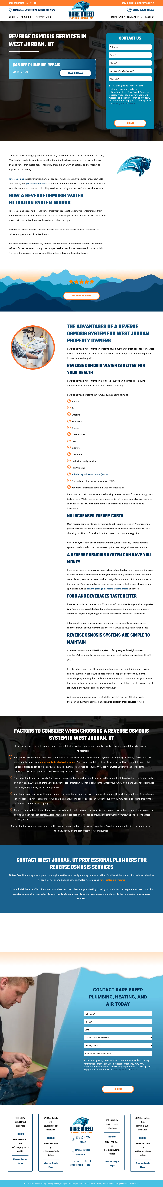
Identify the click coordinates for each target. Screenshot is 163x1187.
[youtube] (35, 3)
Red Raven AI (135, 1183)
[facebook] (31, 3)
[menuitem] (15, 17)
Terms (132, 103)
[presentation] (128, 112)
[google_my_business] (26, 3)
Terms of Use (114, 1183)
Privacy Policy (120, 103)
